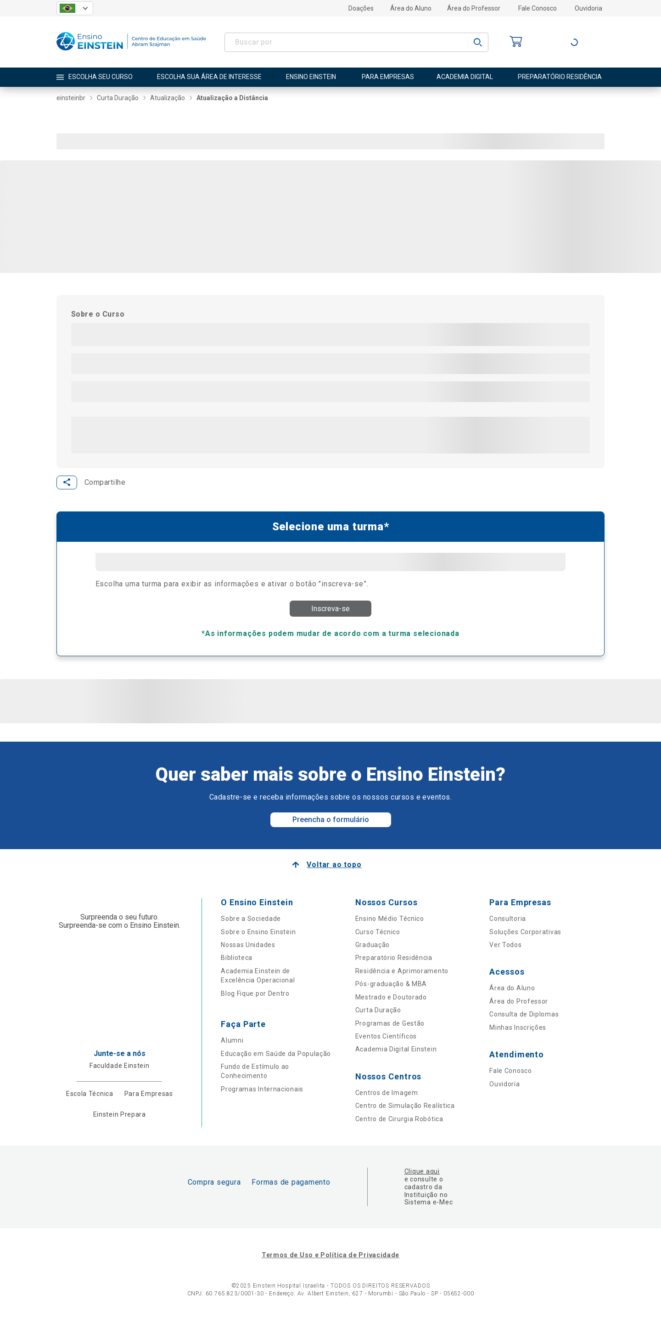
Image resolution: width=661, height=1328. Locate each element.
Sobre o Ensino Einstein (258, 939)
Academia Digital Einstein (396, 1057)
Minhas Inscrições (517, 1035)
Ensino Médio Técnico (389, 927)
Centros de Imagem (386, 1101)
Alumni (232, 1048)
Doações (361, 8)
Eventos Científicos (386, 1044)
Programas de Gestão (390, 1031)
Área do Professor (473, 8)
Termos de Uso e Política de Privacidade (330, 1263)
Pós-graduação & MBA (391, 992)
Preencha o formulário (330, 827)
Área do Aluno (410, 8)
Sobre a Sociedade (251, 927)
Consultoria (507, 927)
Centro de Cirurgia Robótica (399, 1126)
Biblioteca (236, 966)
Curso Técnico (377, 939)
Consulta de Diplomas (524, 1022)
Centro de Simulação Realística (405, 1114)
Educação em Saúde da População (276, 1061)
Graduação (372, 953)
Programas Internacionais (262, 1097)
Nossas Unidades (248, 953)
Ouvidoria (588, 8)
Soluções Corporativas (525, 939)
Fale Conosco (537, 8)
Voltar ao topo (334, 872)
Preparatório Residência (393, 966)
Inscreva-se (330, 611)
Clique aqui (422, 1179)
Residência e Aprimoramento (401, 979)
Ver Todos (505, 953)
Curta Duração (378, 1018)
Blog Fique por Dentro (255, 1001)
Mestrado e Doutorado (391, 1005)
